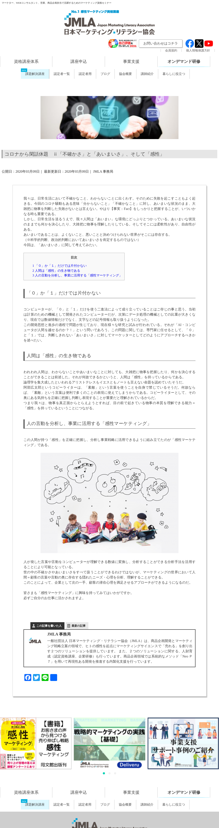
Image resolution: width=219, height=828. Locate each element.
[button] (104, 773)
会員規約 (171, 50)
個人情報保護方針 (198, 50)
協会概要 (125, 74)
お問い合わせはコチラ (160, 43)
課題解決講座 (35, 74)
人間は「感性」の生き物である (56, 270)
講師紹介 (147, 74)
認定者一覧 (62, 74)
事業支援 (131, 61)
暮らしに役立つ (174, 74)
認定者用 (85, 74)
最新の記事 (79, 625)
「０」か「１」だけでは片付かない (59, 265)
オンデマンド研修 (183, 61)
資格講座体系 (26, 61)
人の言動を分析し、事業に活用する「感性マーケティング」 (77, 275)
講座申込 (78, 61)
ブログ (105, 74)
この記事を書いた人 (49, 625)
